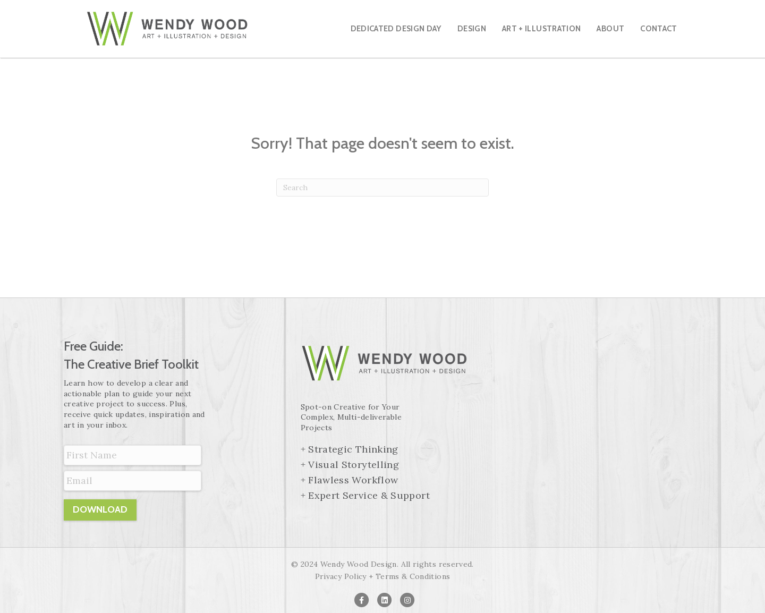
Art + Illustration (541, 28)
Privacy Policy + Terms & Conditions (382, 576)
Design (471, 28)
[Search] (382, 187)
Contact (658, 28)
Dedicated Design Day (396, 28)
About (610, 28)
